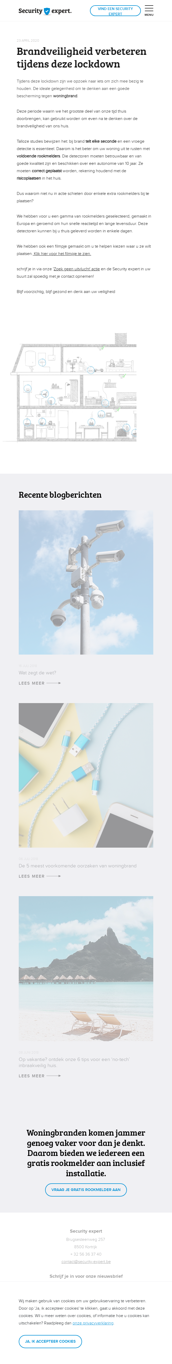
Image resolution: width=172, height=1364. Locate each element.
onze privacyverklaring (93, 1323)
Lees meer (40, 683)
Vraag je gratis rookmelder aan (86, 1189)
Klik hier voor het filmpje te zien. (60, 253)
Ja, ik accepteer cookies (50, 1341)
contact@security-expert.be (86, 1261)
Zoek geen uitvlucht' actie (75, 269)
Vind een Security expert (115, 11)
